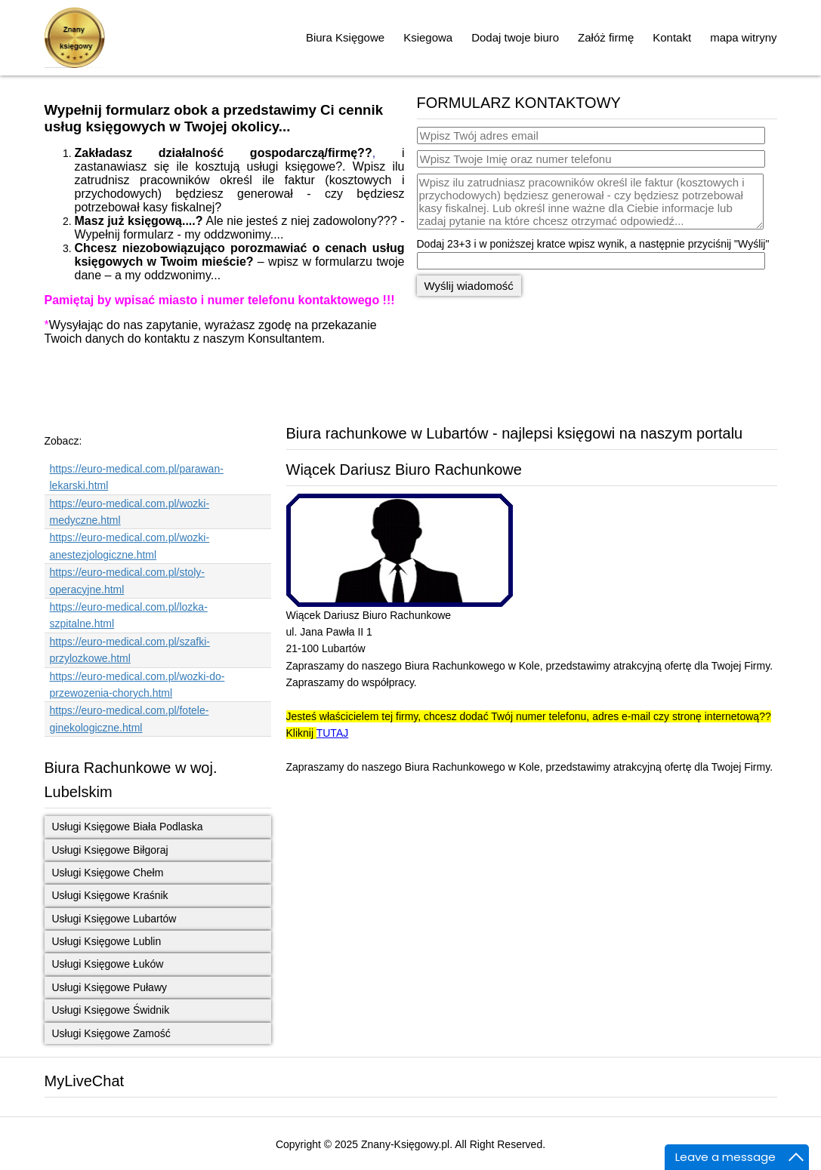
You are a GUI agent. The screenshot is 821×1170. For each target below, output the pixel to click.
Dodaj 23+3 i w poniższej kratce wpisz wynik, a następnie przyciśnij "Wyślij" (593, 244)
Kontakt (672, 37)
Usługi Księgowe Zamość (111, 1033)
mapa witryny (743, 37)
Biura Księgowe (345, 37)
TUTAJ (332, 733)
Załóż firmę (606, 37)
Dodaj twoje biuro (515, 37)
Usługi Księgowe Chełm (108, 873)
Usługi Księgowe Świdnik (111, 1010)
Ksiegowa (427, 37)
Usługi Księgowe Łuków (108, 964)
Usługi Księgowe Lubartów (114, 919)
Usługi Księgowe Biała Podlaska (127, 827)
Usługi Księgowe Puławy (110, 987)
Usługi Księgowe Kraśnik (110, 895)
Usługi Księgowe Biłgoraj (110, 850)
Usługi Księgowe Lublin (107, 941)
